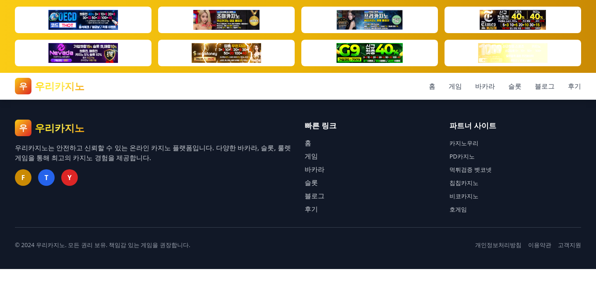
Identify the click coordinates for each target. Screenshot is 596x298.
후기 (574, 86)
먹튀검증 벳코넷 (470, 169)
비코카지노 (463, 196)
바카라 (485, 86)
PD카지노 (462, 156)
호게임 (458, 209)
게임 (455, 86)
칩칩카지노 (463, 183)
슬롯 (515, 86)
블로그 (545, 86)
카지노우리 (463, 143)
